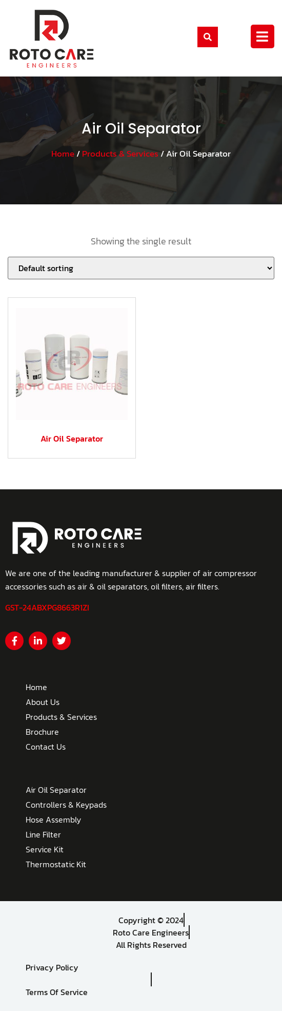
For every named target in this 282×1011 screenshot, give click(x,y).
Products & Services (120, 153)
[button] (207, 37)
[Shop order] (141, 268)
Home (62, 153)
